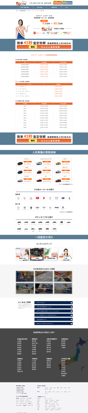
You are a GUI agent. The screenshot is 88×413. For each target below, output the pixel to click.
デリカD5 (51, 409)
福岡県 (63, 361)
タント (46, 405)
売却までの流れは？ (40, 302)
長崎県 (63, 365)
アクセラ (53, 406)
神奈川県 (34, 343)
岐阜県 (63, 343)
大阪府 (19, 361)
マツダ (69, 387)
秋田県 (19, 347)
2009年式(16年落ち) (25, 67)
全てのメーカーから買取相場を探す (66, 211)
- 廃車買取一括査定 (19, 387)
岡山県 (34, 365)
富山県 (49, 347)
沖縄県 (63, 376)
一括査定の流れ (54, 7)
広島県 (34, 363)
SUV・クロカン (29, 398)
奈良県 (19, 367)
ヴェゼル (55, 401)
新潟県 (49, 341)
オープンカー (22, 401)
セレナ (53, 403)
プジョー (46, 393)
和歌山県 (20, 371)
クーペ (17, 403)
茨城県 (34, 349)
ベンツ (46, 391)
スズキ (61, 387)
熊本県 (63, 367)
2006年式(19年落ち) (25, 74)
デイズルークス (47, 403)
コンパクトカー (22, 398)
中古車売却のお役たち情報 (44, 269)
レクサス (46, 387)
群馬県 (34, 354)
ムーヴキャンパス (52, 405)
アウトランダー (57, 409)
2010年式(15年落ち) (25, 64)
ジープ (69, 391)
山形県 (19, 352)
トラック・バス (30, 405)
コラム (66, 7)
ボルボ (65, 391)
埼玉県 (34, 345)
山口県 (34, 361)
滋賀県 (19, 369)
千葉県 (34, 347)
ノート (57, 403)
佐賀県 (63, 363)
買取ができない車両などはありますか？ (44, 323)
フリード (50, 401)
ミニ (62, 391)
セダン (17, 401)
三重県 (63, 347)
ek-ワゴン (46, 409)
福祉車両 (24, 405)
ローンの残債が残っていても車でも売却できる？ (46, 315)
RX (45, 398)
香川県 (49, 363)
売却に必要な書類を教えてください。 (44, 307)
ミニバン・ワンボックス (20, 400)
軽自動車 (17, 398)
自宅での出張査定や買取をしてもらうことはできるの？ (48, 311)
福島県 (19, 354)
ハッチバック (27, 400)
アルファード (52, 400)
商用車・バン (30, 403)
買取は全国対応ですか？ (41, 319)
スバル (65, 387)
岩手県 (19, 345)
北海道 (19, 341)
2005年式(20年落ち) (25, 76)
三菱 (50, 389)
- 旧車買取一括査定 (19, 390)
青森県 (19, 343)
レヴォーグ (59, 408)
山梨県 (49, 343)
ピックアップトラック (23, 403)
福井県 (49, 352)
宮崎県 (63, 371)
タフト (58, 405)
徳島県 (49, 361)
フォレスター (53, 408)
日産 (58, 387)
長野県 (49, 345)
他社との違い (40, 7)
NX (50, 398)
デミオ (49, 406)
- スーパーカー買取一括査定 (21, 393)
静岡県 (63, 345)
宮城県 (19, 349)
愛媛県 (49, 365)
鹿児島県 (64, 373)
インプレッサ (47, 408)
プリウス (46, 400)
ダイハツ (46, 389)
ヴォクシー (58, 400)
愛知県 (63, 341)
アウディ (58, 391)
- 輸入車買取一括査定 (20, 391)
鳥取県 (34, 367)
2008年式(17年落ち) (25, 69)
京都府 (19, 365)
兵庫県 (19, 363)
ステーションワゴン (28, 401)
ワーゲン (53, 391)
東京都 (34, 341)
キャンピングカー (19, 405)
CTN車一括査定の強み (24, 7)
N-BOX (46, 401)
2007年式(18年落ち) (25, 71)
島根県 (34, 369)
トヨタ (50, 387)
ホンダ (54, 387)
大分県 (63, 369)
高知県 (49, 367)
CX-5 (46, 406)
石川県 (49, 349)
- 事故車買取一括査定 (20, 389)
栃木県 (34, 352)
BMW (50, 391)
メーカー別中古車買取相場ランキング (66, 184)
